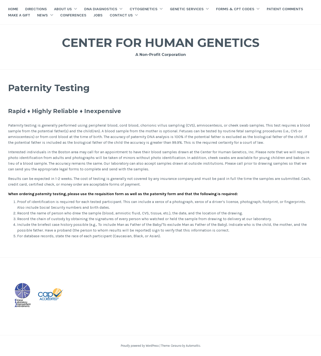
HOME (13, 9)
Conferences (73, 15)
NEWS (42, 15)
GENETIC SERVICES (187, 9)
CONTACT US (121, 15)
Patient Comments (285, 9)
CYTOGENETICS (144, 9)
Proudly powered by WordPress (140, 345)
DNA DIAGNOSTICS (100, 9)
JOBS (98, 15)
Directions (36, 9)
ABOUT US (63, 9)
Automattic (193, 345)
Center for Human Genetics (160, 42)
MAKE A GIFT (19, 15)
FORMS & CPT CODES (235, 9)
